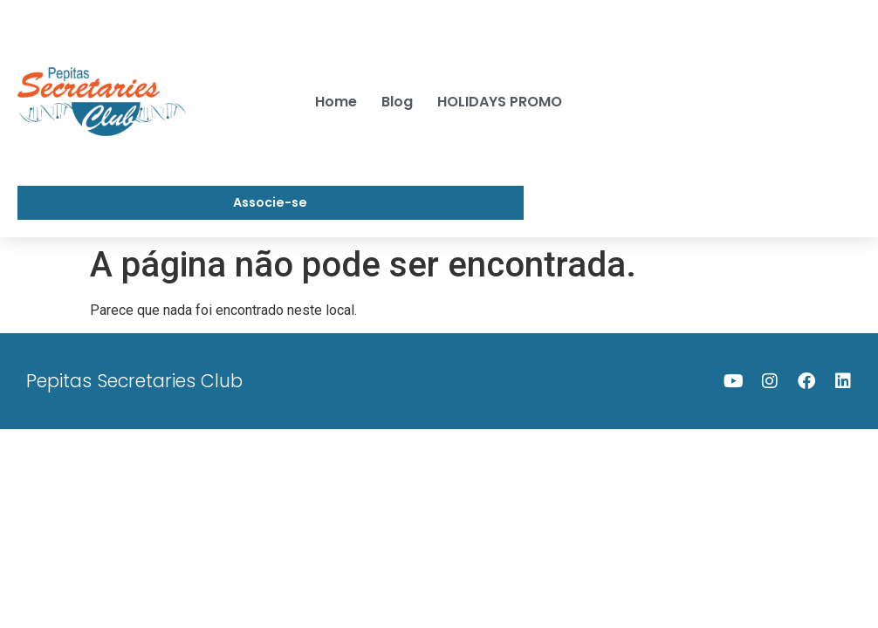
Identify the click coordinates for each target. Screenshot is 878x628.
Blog (397, 102)
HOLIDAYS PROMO (499, 102)
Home (336, 102)
